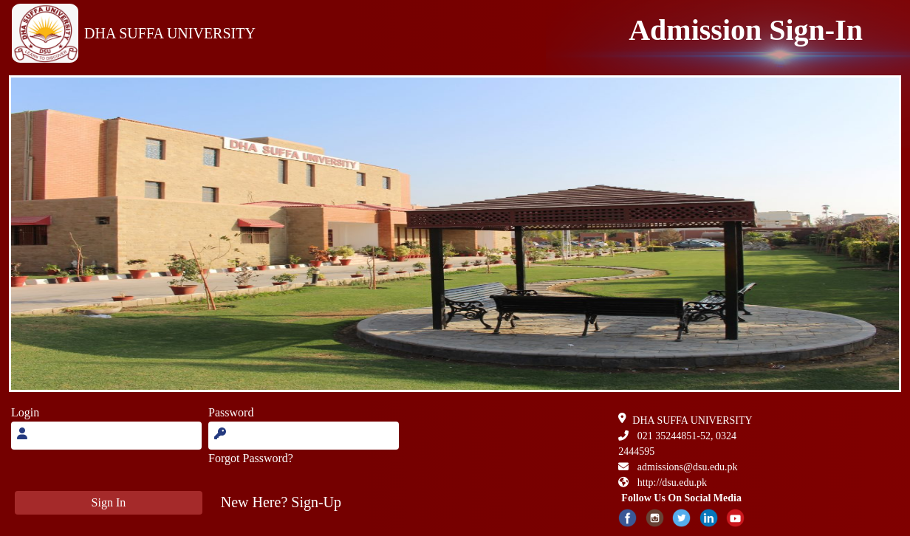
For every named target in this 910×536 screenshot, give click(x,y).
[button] (281, 502)
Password (230, 412)
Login (25, 412)
